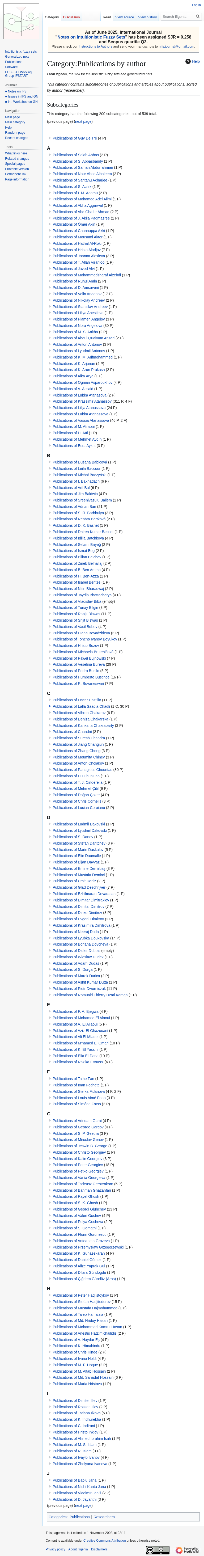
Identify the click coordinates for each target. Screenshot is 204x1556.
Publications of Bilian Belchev (77, 557)
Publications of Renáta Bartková (79, 519)
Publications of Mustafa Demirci (79, 875)
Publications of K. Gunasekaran (79, 1253)
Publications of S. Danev (73, 837)
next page (83, 121)
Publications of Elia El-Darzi (75, 1056)
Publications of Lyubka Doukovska (81, 938)
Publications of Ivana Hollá (74, 1358)
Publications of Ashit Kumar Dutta (80, 982)
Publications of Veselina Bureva (79, 664)
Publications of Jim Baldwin (75, 494)
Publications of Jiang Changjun (78, 744)
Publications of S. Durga (72, 969)
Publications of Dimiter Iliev (75, 1400)
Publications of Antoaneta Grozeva (81, 1241)
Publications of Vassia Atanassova (81, 420)
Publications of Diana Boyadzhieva (81, 633)
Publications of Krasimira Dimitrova (81, 925)
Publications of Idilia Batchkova (78, 538)
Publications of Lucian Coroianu (79, 808)
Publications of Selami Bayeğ (77, 544)
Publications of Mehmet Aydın (77, 439)
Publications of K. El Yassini (75, 1049)
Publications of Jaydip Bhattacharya (82, 595)
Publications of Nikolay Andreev (79, 300)
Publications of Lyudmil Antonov (79, 351)
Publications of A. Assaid (73, 389)
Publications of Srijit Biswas (75, 620)
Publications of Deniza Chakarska (80, 719)
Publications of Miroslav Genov (78, 1139)
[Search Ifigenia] (181, 16)
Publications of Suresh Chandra (79, 738)
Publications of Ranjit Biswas (76, 614)
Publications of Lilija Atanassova (79, 408)
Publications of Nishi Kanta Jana (79, 1487)
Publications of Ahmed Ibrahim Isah (82, 1438)
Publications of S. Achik (72, 186)
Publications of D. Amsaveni (76, 287)
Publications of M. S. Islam (74, 1445)
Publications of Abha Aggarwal (78, 205)
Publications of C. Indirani (74, 1426)
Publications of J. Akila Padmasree (81, 218)
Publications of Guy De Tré (75, 138)
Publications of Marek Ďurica (76, 976)
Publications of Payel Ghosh (76, 1196)
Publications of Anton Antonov (77, 344)
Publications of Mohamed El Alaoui (81, 1018)
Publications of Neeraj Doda (76, 932)
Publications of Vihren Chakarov (79, 713)
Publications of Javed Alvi (74, 269)
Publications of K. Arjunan (74, 363)
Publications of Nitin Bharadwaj (78, 589)
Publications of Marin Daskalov (78, 849)
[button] (50, 706)
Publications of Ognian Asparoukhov (82, 382)
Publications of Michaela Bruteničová (83, 652)
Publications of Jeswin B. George (80, 1146)
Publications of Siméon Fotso (77, 1104)
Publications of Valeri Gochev (77, 1215)
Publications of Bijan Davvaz (76, 862)
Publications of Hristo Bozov (76, 645)
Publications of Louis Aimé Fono (79, 1098)
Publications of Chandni (72, 731)
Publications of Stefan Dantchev (79, 843)
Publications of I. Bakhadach (76, 481)
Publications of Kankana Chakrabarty (83, 725)
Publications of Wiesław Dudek (78, 957)
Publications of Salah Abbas (76, 155)
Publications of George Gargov (78, 1127)
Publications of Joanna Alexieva (79, 256)
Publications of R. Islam (72, 1451)
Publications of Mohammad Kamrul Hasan (87, 1327)
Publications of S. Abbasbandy (78, 161)
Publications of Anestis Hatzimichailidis (84, 1333)
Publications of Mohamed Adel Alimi (82, 199)
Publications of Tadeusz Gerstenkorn (83, 1184)
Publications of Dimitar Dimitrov (78, 906)
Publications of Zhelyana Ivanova (80, 1464)
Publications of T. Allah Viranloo (78, 262)
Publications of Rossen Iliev (75, 1407)
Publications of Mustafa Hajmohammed (85, 1308)
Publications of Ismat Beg (74, 551)
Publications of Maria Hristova (77, 1384)
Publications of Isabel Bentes (76, 582)
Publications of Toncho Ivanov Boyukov (85, 639)
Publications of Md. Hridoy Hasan (80, 1320)
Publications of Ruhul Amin (75, 281)
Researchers (104, 1517)
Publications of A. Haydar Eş (76, 1340)
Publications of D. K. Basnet (76, 525)
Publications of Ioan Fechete (76, 1085)
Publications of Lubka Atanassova (80, 414)
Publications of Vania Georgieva (79, 1177)
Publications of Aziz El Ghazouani (80, 1030)
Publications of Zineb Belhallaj (77, 563)
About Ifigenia (78, 1549)
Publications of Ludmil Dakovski (79, 824)
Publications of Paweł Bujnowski (79, 658)
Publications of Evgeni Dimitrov (78, 919)
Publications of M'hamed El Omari (80, 1043)
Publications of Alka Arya (73, 376)
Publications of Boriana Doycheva (80, 944)
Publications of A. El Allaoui (75, 1024)
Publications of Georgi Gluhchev (79, 1209)
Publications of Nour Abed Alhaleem (82, 174)
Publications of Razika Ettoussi (78, 1062)
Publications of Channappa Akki (79, 231)
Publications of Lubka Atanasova (79, 395)
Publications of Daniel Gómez (77, 1260)
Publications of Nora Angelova (77, 325)
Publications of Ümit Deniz (74, 881)
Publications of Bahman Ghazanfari (82, 1190)
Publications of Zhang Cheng (76, 751)
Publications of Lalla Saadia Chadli (81, 706)
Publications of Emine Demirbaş (79, 868)
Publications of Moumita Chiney (79, 757)
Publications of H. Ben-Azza (76, 576)
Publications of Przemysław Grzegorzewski (88, 1247)
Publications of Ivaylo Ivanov (76, 1457)
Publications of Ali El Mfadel (75, 1037)
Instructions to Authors (95, 46)
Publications (80, 1517)
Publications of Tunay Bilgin (75, 607)
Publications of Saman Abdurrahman (83, 167)
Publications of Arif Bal (71, 488)
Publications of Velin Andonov (77, 294)
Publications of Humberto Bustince (81, 677)
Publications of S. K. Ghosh (75, 1203)
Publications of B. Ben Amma (77, 570)
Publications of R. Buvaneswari (78, 683)
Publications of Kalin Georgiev (77, 1159)
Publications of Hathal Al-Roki (77, 243)
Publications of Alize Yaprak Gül (79, 1266)
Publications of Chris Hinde (75, 1352)
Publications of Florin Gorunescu (79, 1234)
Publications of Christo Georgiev (79, 1152)
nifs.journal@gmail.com (176, 46)
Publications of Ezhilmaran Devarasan (84, 894)
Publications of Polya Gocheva (78, 1222)
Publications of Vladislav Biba (77, 601)
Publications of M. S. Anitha (75, 332)
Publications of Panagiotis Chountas (82, 770)
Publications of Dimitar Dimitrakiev (81, 900)
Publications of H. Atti (70, 433)
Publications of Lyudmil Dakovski (80, 830)
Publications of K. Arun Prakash (79, 370)
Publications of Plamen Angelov (79, 319)
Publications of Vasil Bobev (75, 627)
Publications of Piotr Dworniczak (79, 988)
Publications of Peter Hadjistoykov (81, 1295)
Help (192, 61)
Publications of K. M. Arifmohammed (83, 357)
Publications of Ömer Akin (74, 224)
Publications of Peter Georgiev (78, 1165)
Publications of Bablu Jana (74, 1480)
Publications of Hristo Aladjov (77, 250)
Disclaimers (99, 1549)
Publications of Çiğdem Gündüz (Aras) (84, 1279)
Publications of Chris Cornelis (77, 801)
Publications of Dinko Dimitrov (77, 912)
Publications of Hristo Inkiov (75, 1432)
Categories (58, 1517)
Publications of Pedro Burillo (76, 671)
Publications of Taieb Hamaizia (78, 1314)
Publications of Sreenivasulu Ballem (82, 500)
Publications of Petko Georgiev (78, 1171)
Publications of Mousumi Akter (78, 237)
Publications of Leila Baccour (76, 468)
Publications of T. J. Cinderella (77, 782)
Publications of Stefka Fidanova (79, 1091)
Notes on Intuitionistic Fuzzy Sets (91, 37)
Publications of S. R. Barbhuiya (78, 513)
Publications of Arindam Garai (77, 1121)
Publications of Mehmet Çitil (76, 788)
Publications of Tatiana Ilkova (76, 1413)
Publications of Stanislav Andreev (80, 307)
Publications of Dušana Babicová (80, 462)
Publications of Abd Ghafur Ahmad (81, 212)
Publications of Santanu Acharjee (80, 180)
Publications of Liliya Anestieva (78, 313)
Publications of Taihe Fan (73, 1079)
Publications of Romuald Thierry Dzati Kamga (90, 995)
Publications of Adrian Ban (74, 506)
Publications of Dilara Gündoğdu (79, 1272)
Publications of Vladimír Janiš (77, 1493)
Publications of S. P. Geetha (76, 1133)
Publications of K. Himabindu (76, 1346)
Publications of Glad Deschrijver (79, 887)
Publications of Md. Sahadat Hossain (83, 1377)
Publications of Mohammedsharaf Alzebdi (87, 275)
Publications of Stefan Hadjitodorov (81, 1302)
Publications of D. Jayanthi (74, 1499)
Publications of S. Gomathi (74, 1228)
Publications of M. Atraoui (74, 426)
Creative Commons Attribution (104, 1540)
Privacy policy (55, 1549)
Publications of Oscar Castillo (77, 700)
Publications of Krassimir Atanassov (82, 401)
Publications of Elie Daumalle (77, 856)
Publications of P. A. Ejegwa (76, 1011)
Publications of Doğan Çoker (76, 795)
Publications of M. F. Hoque (75, 1365)
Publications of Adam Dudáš (76, 963)
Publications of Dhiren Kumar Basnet (83, 532)
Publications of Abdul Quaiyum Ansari (83, 338)
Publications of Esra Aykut (74, 446)
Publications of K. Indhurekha (77, 1419)
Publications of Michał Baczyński (79, 475)
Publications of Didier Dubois (76, 950)
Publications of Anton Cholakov (78, 763)
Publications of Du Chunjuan (76, 776)
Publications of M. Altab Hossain (79, 1371)
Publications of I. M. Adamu (75, 193)
